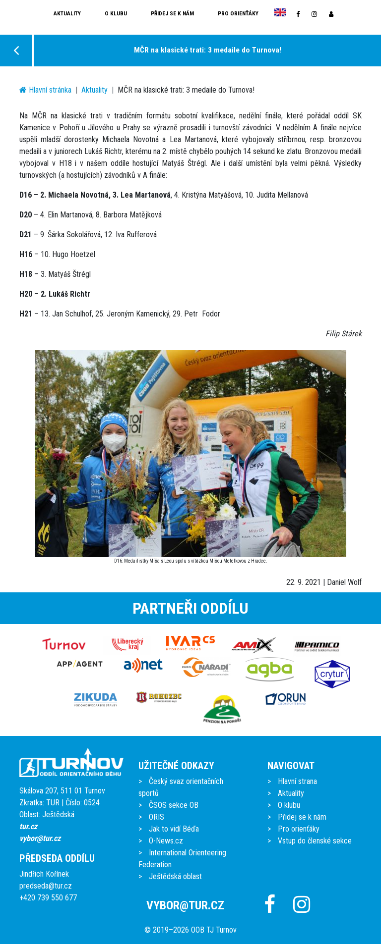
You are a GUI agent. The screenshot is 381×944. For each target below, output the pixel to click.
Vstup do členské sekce (315, 840)
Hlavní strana (297, 781)
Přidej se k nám (172, 13)
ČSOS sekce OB (173, 805)
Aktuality (67, 13)
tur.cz (28, 826)
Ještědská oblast (175, 876)
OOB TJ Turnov (214, 930)
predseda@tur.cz (45, 886)
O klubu (116, 13)
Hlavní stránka (45, 90)
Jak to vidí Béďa (174, 829)
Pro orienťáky (238, 13)
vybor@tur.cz (40, 838)
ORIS (156, 817)
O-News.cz (166, 840)
